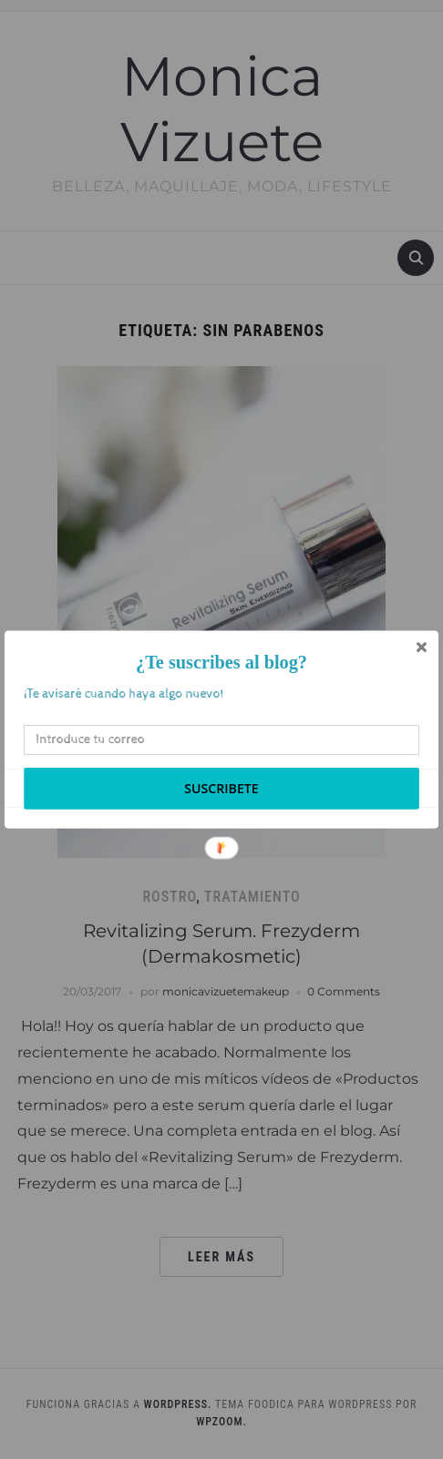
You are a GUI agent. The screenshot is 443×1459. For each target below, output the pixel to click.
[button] (221, 662)
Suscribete (221, 788)
